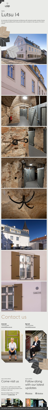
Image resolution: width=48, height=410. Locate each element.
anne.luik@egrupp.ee (6, 327)
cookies (12, 408)
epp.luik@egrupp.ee (30, 327)
